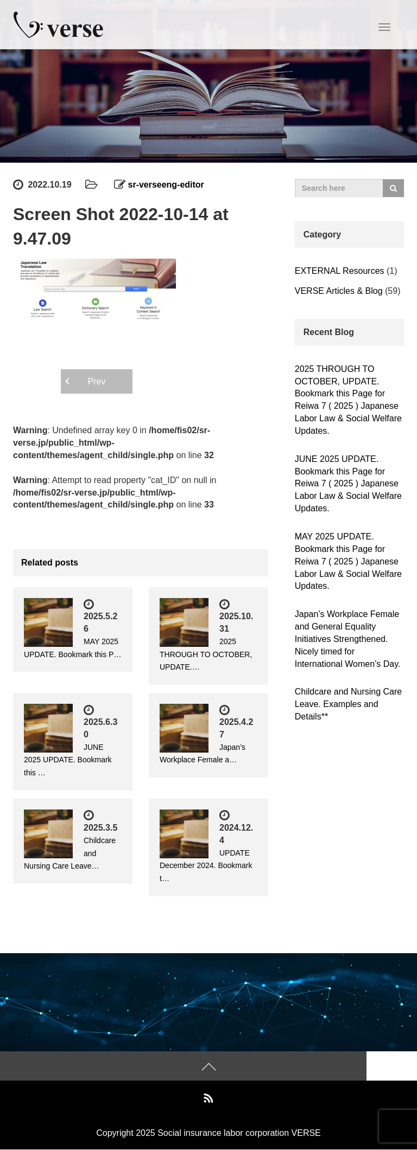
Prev (97, 381)
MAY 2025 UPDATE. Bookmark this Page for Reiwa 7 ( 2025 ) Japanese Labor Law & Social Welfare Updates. (348, 561)
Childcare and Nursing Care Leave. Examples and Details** (348, 704)
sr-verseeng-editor (166, 184)
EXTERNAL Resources (339, 270)
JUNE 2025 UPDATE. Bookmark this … (68, 760)
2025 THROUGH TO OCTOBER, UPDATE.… (206, 654)
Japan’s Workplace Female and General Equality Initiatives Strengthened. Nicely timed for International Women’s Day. (348, 638)
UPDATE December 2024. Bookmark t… (206, 866)
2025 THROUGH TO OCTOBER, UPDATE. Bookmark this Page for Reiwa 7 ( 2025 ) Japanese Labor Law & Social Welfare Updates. (348, 399)
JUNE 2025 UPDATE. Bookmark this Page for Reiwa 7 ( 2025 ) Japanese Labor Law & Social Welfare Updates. (348, 483)
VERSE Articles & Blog (339, 290)
